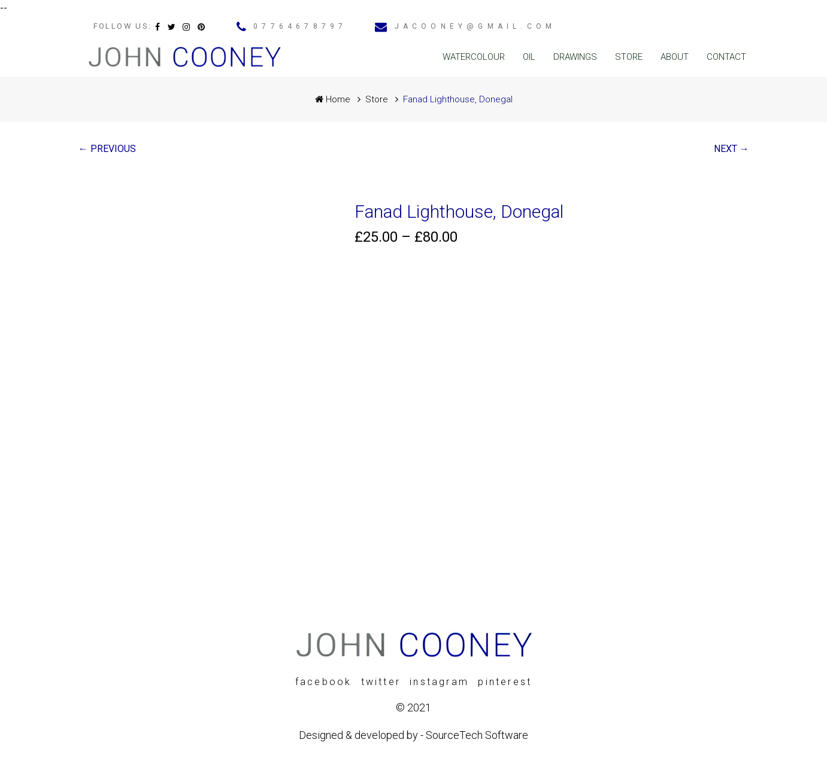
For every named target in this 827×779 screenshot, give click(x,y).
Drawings (575, 56)
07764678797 (300, 26)
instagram (439, 681)
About (675, 56)
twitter (381, 681)
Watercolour (474, 56)
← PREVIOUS (107, 148)
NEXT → (731, 148)
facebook (323, 681)
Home (332, 99)
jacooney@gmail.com (475, 26)
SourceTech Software (477, 735)
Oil (529, 56)
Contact (726, 56)
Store (629, 56)
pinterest (505, 681)
